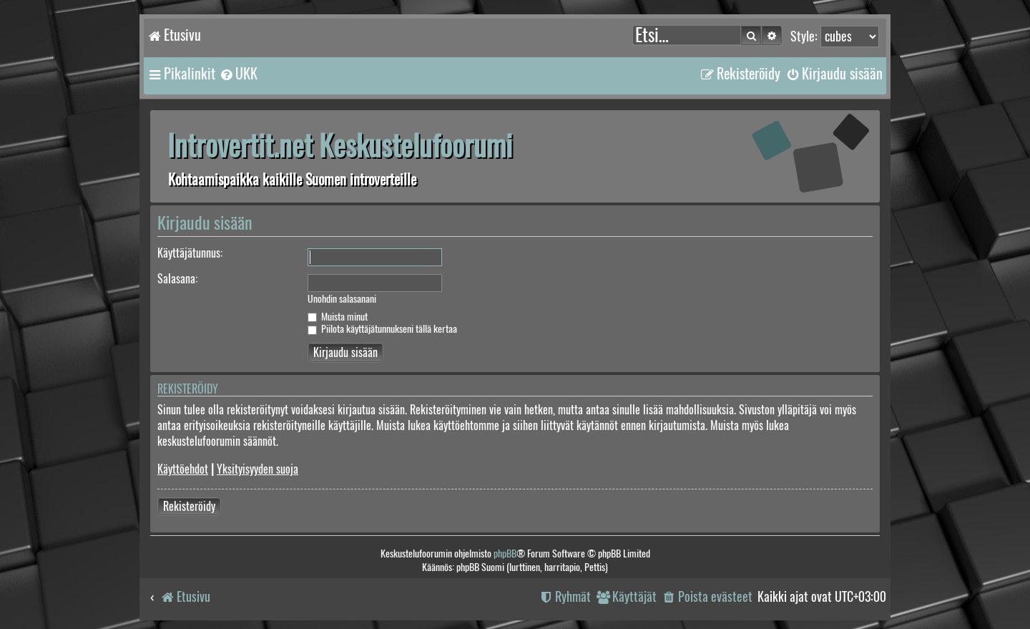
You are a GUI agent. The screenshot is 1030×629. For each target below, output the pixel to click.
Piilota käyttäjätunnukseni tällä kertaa (382, 329)
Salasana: (177, 278)
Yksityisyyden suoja (257, 469)
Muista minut (338, 316)
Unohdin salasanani (342, 299)
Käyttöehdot (182, 469)
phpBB (505, 553)
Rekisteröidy (189, 506)
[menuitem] (238, 73)
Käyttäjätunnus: (189, 252)
